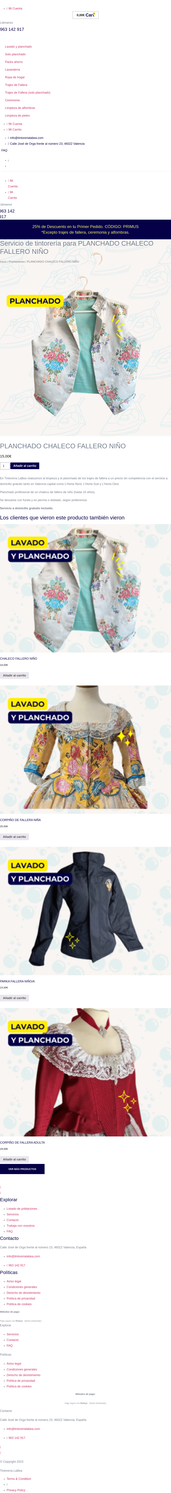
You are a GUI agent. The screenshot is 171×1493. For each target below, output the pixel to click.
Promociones (17, 261)
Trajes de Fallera (16, 85)
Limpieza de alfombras (20, 108)
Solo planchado (15, 54)
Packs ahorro (14, 62)
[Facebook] (85, 1187)
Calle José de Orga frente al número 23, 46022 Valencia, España (43, 1247)
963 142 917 (12, 29)
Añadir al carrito (24, 465)
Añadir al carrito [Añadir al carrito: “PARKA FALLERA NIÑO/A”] (14, 998)
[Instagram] (85, 1193)
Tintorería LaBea (11, 1470)
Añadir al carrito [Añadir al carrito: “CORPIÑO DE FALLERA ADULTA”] (14, 1159)
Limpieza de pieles (17, 115)
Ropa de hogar (15, 77)
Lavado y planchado (18, 46)
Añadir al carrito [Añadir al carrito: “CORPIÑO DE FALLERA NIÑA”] (14, 837)
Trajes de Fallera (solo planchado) (27, 92)
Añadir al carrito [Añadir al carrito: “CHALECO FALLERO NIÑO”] (14, 675)
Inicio (3, 261)
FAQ (4, 150)
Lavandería (12, 69)
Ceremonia (12, 100)
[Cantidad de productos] (5, 465)
